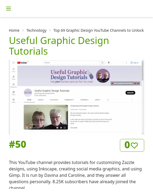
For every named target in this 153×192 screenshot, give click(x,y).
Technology (36, 30)
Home (14, 30)
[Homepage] (49, 8)
